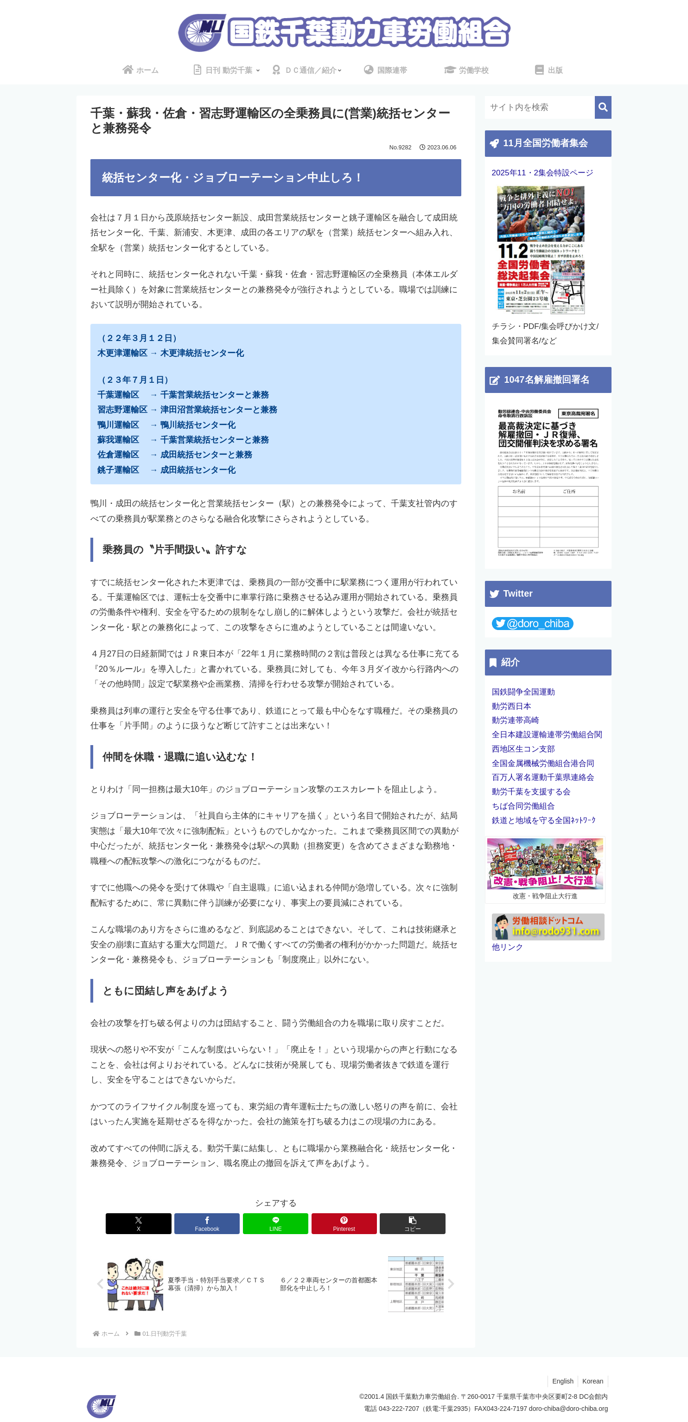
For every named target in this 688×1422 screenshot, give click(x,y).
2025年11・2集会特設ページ (543, 172)
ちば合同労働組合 (523, 806)
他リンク (507, 947)
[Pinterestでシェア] (338, 1223)
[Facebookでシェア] (213, 1223)
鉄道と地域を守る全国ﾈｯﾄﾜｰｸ (544, 820)
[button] (400, 1223)
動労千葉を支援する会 (531, 791)
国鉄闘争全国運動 (523, 692)
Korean (592, 1381)
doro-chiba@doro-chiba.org (568, 1408)
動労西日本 (511, 706)
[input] (548, 107)
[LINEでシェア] (276, 1223)
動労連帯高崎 (515, 720)
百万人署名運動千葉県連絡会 (543, 777)
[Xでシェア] (151, 1223)
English (561, 1381)
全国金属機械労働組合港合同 (543, 763)
